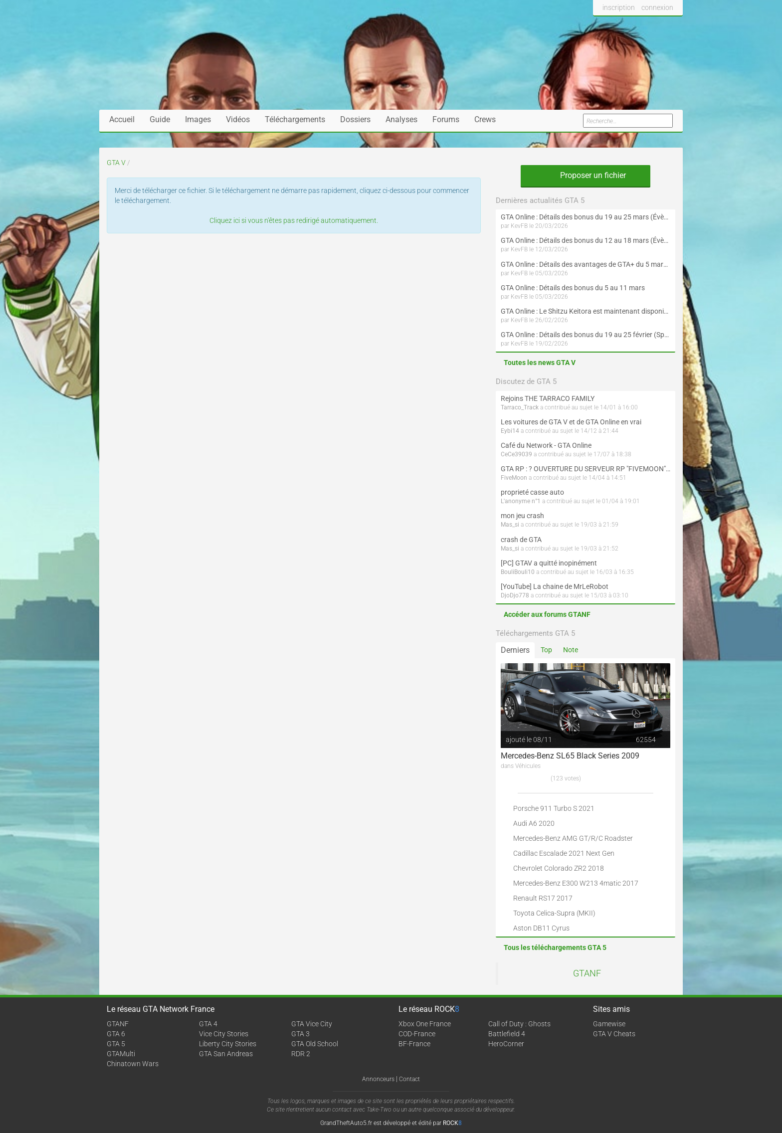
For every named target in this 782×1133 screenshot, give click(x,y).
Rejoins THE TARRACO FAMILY (547, 398)
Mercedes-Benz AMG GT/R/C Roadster (573, 838)
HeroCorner (506, 1044)
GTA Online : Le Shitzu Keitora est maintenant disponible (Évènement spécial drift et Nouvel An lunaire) (585, 311)
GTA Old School (314, 1044)
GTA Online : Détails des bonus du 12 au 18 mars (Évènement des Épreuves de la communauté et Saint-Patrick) (585, 240)
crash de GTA (521, 540)
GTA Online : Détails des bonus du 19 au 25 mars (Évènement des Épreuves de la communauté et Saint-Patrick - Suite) (585, 217)
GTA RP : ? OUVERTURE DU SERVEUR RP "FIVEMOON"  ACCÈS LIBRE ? (585, 469)
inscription (618, 7)
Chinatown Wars (133, 1064)
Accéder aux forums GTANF (547, 614)
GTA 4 (208, 1024)
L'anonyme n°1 (521, 501)
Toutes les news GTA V (540, 363)
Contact (409, 1079)
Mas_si (510, 524)
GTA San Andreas (226, 1054)
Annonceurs (378, 1079)
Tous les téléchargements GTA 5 (555, 947)
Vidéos (238, 119)
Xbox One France (424, 1024)
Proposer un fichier (585, 175)
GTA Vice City (311, 1024)
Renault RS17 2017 (543, 898)
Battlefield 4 (506, 1034)
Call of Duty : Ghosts (519, 1024)
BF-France (414, 1044)
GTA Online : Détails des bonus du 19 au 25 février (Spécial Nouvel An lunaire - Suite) (585, 335)
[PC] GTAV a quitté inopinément (549, 563)
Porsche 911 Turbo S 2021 (553, 808)
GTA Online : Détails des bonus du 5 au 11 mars (573, 288)
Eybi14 (510, 430)
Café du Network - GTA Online (546, 445)
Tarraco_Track (520, 407)
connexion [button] (657, 7)
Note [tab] (570, 650)
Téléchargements (295, 119)
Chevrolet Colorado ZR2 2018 (558, 868)
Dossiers (355, 119)
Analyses (401, 119)
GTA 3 (300, 1034)
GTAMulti (121, 1054)
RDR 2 (300, 1054)
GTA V (116, 163)
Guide (160, 119)
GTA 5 (116, 1044)
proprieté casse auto (532, 492)
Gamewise (609, 1024)
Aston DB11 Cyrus (541, 928)
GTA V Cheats (614, 1034)
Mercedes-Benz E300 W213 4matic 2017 (575, 883)
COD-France (416, 1034)
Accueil (122, 119)
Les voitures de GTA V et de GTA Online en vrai (571, 422)
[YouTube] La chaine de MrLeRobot (554, 586)
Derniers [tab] (515, 650)
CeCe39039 (516, 454)
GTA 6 (116, 1034)
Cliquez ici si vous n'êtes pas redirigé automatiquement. (293, 220)
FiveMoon (514, 477)
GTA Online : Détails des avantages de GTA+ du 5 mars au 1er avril (585, 264)
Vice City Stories (223, 1034)
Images (198, 119)
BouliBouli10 (518, 571)
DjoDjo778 (515, 595)
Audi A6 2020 (534, 823)
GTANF (587, 973)
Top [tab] (546, 650)
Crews (485, 119)
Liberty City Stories (227, 1044)
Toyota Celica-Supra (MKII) (554, 913)
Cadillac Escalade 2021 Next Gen (563, 853)
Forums (445, 119)
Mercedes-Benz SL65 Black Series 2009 (570, 755)
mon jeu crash (522, 516)
